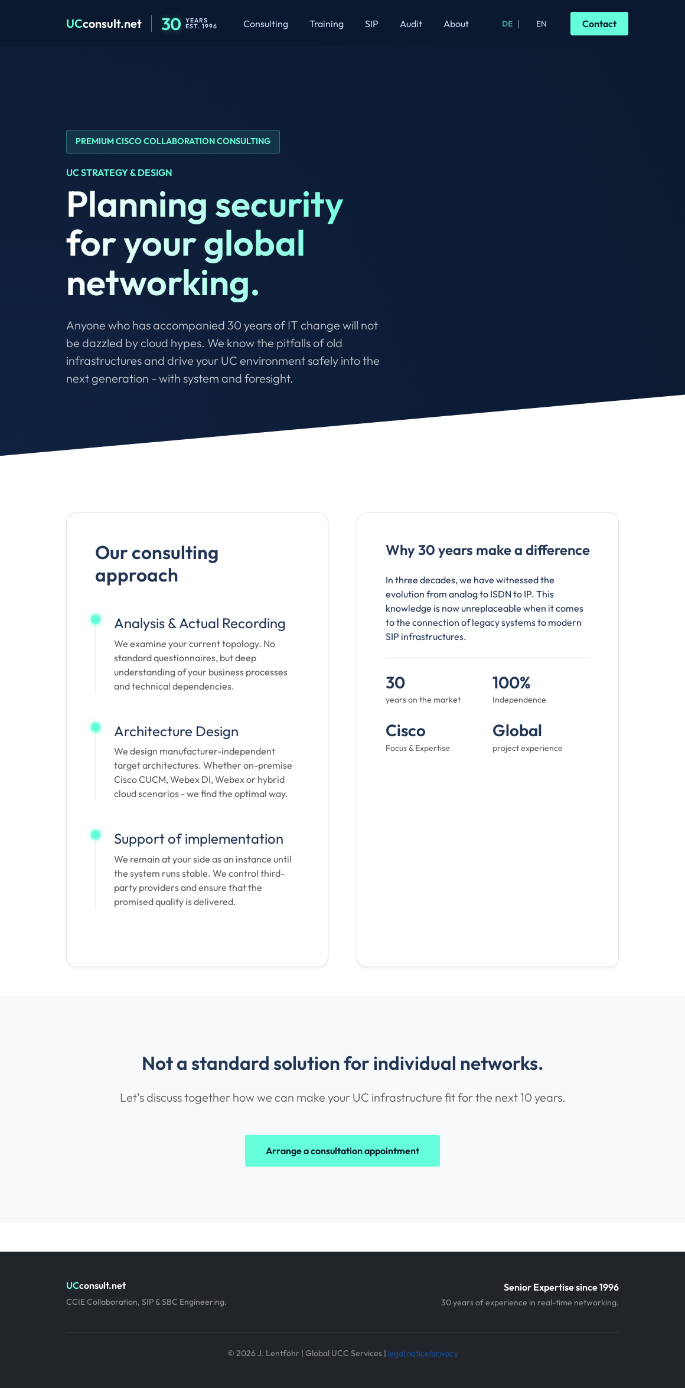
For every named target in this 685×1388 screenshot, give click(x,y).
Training (326, 24)
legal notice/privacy (423, 1353)
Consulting (265, 24)
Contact (599, 24)
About (456, 24)
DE (507, 23)
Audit (411, 24)
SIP (372, 24)
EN (541, 23)
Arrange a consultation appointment (342, 1151)
